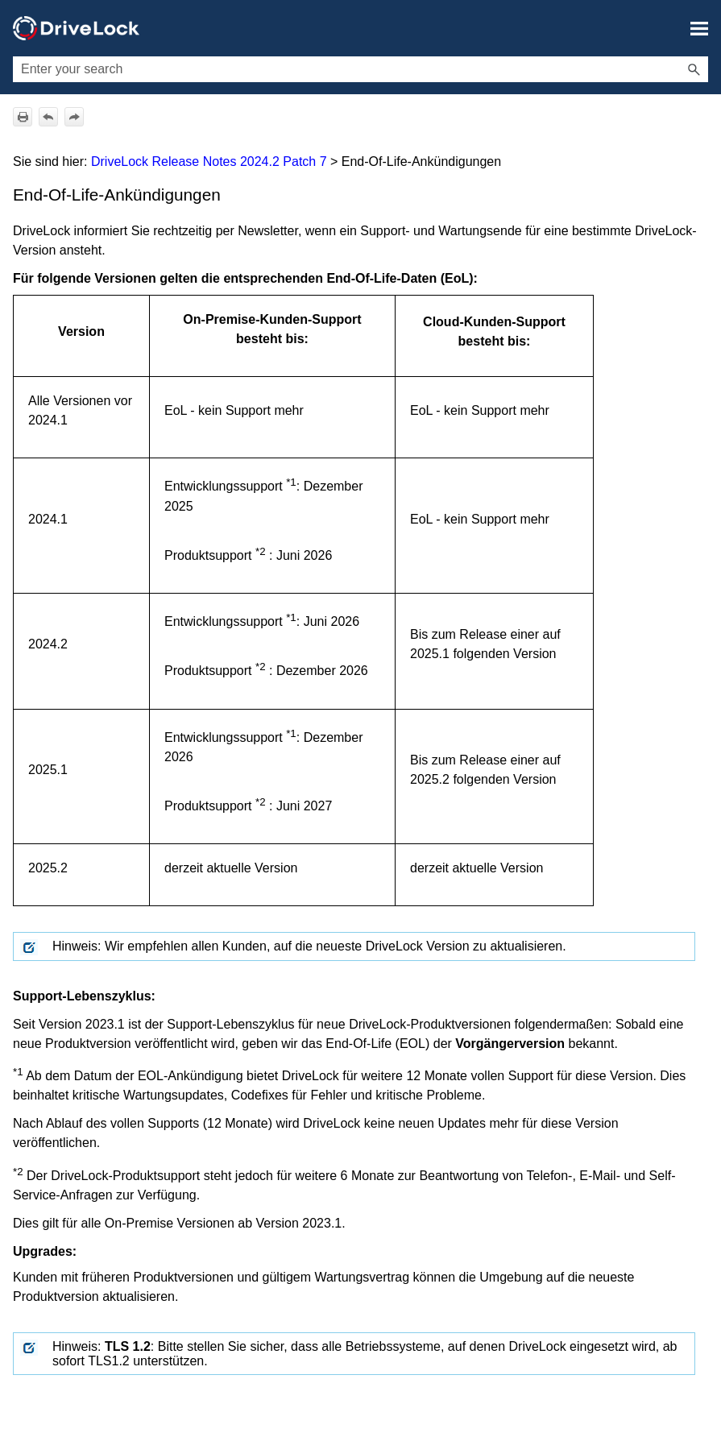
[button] (693, 69)
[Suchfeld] (360, 69)
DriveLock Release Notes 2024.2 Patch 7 (209, 161)
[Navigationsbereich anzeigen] (699, 28)
